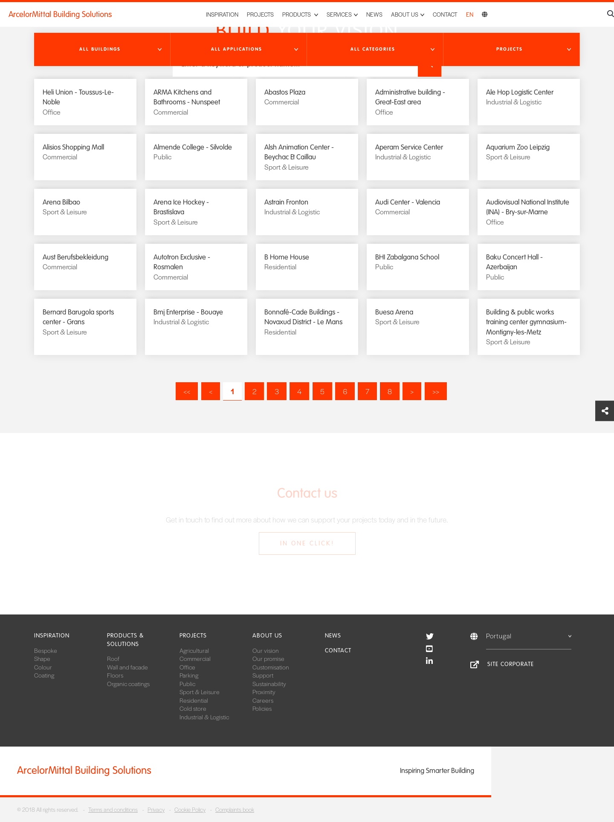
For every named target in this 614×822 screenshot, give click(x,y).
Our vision (265, 650)
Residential (194, 700)
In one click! (307, 543)
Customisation (270, 667)
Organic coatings (128, 683)
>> (435, 391)
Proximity (263, 691)
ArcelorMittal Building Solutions (60, 14)
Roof (113, 658)
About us (267, 635)
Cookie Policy (190, 809)
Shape (42, 658)
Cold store (193, 708)
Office (187, 667)
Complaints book (234, 809)
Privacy (156, 809)
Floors (115, 675)
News (374, 14)
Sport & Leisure (200, 691)
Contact (445, 14)
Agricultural (194, 650)
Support (262, 675)
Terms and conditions (113, 809)
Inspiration (222, 14)
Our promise (268, 658)
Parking (189, 675)
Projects (260, 14)
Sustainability (269, 683)
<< (186, 391)
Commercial (195, 658)
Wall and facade (127, 667)
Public (187, 683)
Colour (43, 667)
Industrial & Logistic (204, 716)
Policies (262, 708)
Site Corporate (510, 664)
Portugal (528, 635)
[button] (102, 49)
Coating (44, 675)
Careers (262, 700)
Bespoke (45, 650)
